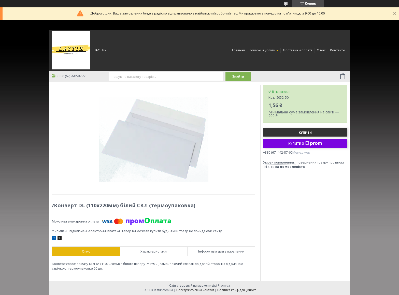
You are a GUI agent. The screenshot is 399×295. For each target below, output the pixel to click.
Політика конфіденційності (236, 290)
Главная (238, 50)
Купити (305, 132)
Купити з (305, 143)
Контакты (337, 50)
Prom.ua (224, 285)
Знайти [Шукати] (238, 76)
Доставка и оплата (297, 50)
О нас (321, 50)
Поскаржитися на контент (195, 290)
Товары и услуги (262, 50)
